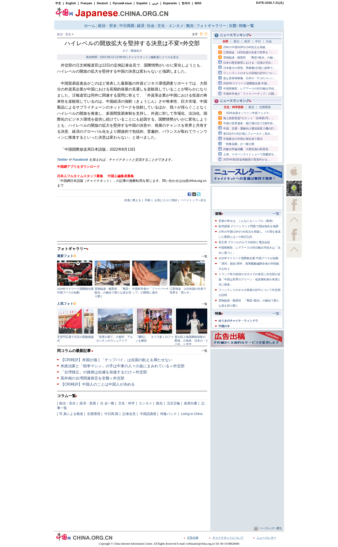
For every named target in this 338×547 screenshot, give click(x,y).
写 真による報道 (71, 414)
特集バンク (168, 414)
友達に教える (132, 200)
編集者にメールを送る (164, 57)
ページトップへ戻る (193, 200)
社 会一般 (107, 403)
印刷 (147, 200)
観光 (159, 403)
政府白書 (190, 403)
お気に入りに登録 (165, 200)
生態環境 (93, 414)
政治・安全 (64, 34)
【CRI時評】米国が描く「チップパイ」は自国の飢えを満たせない (116, 360)
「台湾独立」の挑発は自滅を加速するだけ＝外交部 (104, 372)
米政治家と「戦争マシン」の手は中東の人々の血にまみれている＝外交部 (122, 366)
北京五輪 (173, 403)
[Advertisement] (247, 379)
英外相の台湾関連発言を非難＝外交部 (92, 378)
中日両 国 (111, 414)
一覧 (204, 350)
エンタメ (145, 403)
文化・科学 (126, 403)
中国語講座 (148, 414)
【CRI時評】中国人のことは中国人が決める (98, 384)
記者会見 (129, 414)
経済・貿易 (88, 403)
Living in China (192, 414)
